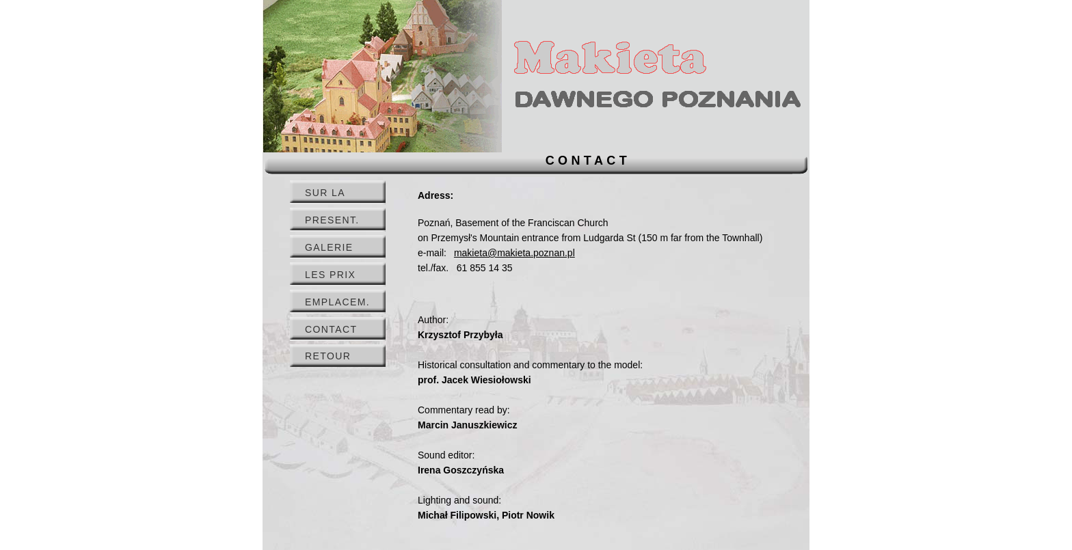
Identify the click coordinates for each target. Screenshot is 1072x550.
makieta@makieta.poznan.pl (514, 252)
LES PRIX (330, 274)
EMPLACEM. (337, 302)
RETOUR (328, 355)
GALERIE (329, 247)
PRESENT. (332, 220)
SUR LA (325, 192)
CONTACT (331, 329)
